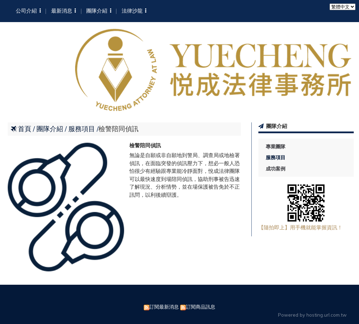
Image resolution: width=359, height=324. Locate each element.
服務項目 (275, 157)
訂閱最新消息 (164, 307)
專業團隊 (275, 146)
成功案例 (275, 169)
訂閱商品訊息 (200, 307)
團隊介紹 (50, 128)
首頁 (24, 128)
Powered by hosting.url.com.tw (312, 315)
